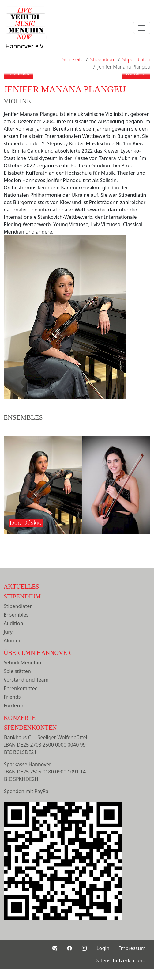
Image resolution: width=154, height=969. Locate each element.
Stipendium (22, 596)
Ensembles (16, 614)
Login (102, 948)
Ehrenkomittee (21, 688)
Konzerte (20, 717)
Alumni (12, 640)
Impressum (132, 948)
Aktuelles (21, 586)
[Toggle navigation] (141, 28)
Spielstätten (17, 671)
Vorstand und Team (26, 679)
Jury (8, 632)
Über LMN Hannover (37, 652)
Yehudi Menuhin (22, 662)
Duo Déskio (26, 523)
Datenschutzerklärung (119, 960)
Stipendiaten (18, 606)
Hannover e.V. (25, 34)
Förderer (14, 705)
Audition (13, 623)
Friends (12, 697)
